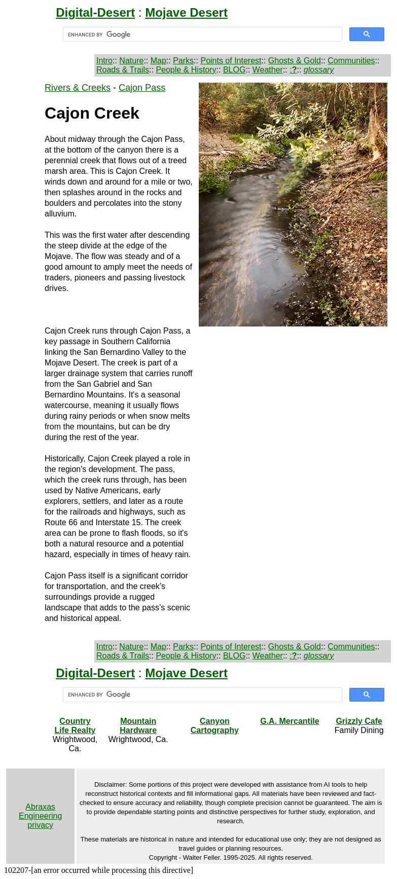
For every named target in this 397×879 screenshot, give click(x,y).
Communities (351, 60)
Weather (267, 69)
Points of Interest (230, 60)
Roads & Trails (122, 69)
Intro (104, 60)
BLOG (234, 69)
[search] (201, 34)
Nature (131, 60)
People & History (186, 69)
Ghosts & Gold (294, 60)
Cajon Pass (142, 88)
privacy (40, 825)
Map (158, 60)
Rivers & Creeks (78, 88)
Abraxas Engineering (40, 811)
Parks (183, 60)
